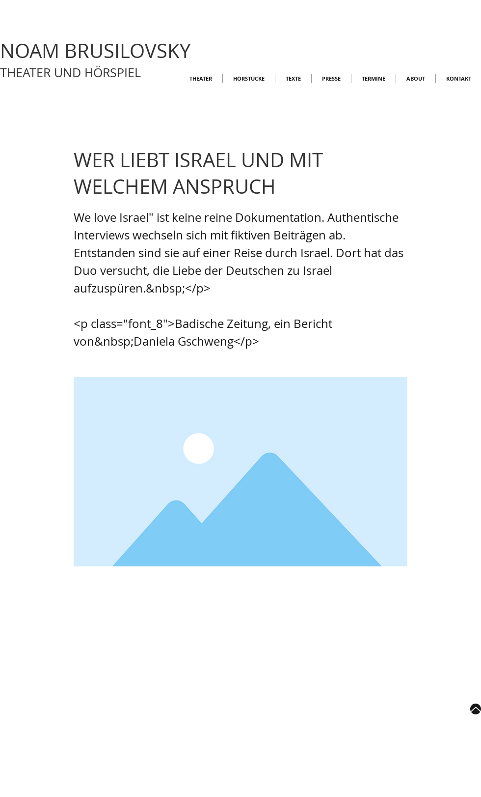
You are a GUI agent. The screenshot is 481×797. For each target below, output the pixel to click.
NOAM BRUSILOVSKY (95, 50)
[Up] (475, 709)
